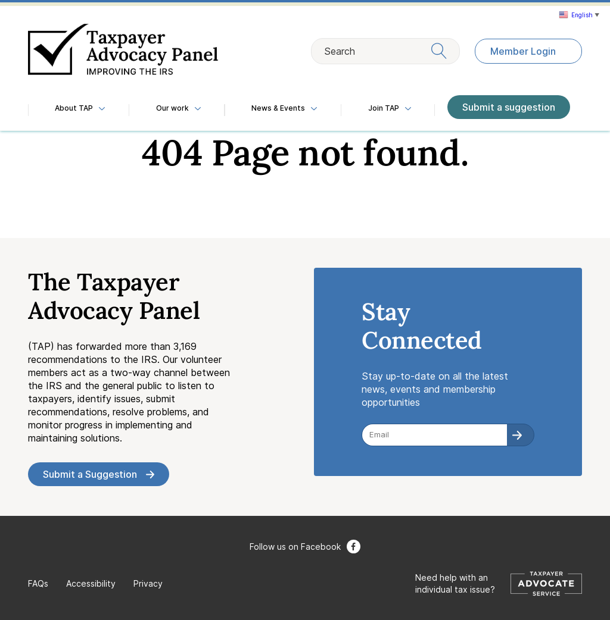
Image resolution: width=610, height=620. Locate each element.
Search (385, 51)
